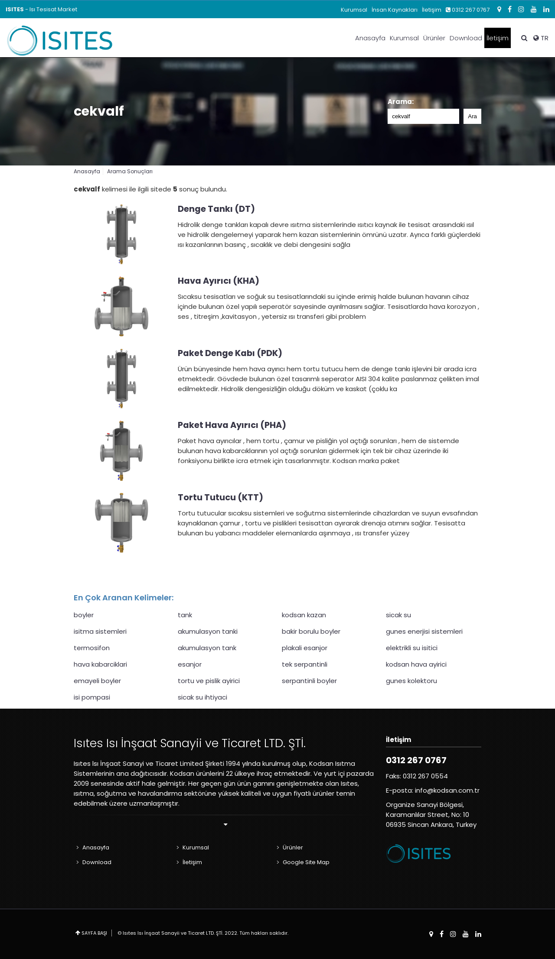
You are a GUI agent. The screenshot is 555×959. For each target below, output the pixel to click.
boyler (84, 614)
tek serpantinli (304, 664)
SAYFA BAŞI (94, 933)
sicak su (398, 614)
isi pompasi (92, 697)
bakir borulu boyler (311, 631)
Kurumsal (354, 10)
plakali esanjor (304, 647)
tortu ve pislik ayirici (209, 680)
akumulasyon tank (207, 647)
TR (540, 37)
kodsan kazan (304, 614)
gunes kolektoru (411, 680)
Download (466, 37)
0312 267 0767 (468, 10)
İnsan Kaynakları (395, 10)
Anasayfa (370, 37)
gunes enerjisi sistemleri (424, 631)
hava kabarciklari (100, 664)
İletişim (431, 10)
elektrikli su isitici (411, 647)
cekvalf (99, 111)
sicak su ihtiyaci (202, 697)
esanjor (190, 664)
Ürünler (434, 37)
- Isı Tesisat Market (41, 9)
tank (185, 614)
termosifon (92, 647)
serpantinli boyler (309, 680)
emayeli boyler (97, 680)
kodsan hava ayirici (416, 664)
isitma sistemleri (100, 631)
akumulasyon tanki (208, 631)
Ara (472, 116)
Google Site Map (306, 862)
